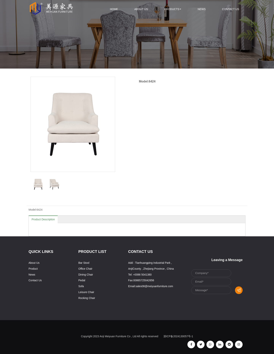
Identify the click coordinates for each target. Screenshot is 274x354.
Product (33, 268)
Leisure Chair (86, 292)
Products (172, 9)
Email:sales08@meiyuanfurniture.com (150, 286)
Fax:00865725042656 (141, 280)
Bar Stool (83, 262)
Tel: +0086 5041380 (140, 274)
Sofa (81, 286)
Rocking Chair (86, 298)
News (202, 9)
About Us (141, 9)
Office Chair (85, 268)
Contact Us (230, 9)
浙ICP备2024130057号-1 (178, 336)
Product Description (43, 219)
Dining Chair (85, 274)
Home (114, 9)
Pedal (81, 280)
